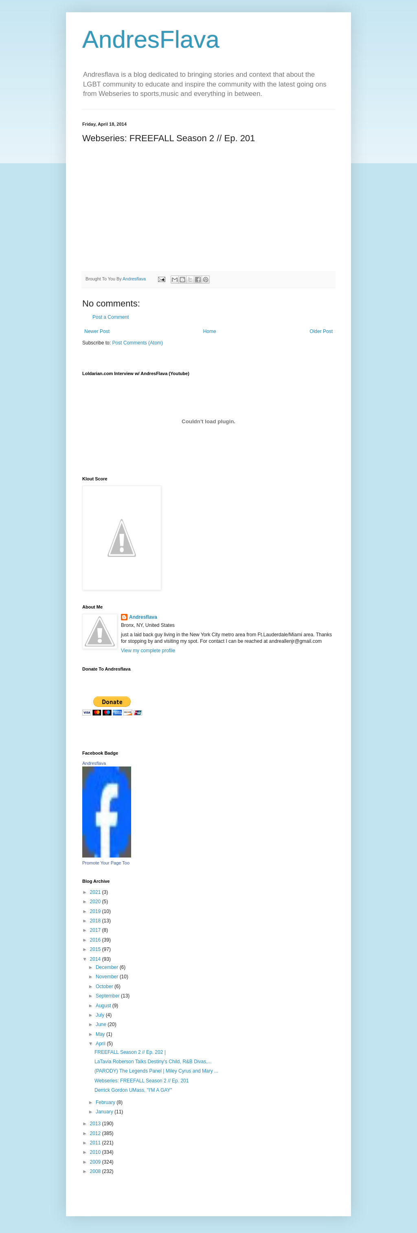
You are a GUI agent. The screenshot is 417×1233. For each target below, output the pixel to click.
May (101, 1034)
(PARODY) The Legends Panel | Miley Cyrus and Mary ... (156, 1071)
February (106, 1102)
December (108, 967)
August (104, 1006)
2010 (96, 1152)
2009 (96, 1162)
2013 (96, 1123)
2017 (96, 930)
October (105, 986)
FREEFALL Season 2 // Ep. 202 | (130, 1052)
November (108, 977)
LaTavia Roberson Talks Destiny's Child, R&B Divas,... (153, 1061)
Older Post (321, 331)
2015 (96, 949)
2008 (96, 1171)
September (108, 996)
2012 (96, 1133)
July (101, 1015)
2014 (96, 959)
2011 (96, 1143)
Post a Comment (110, 317)
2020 (96, 901)
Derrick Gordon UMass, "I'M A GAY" (133, 1090)
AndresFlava (150, 39)
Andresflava (143, 617)
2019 (96, 911)
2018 (96, 921)
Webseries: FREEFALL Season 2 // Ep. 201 (141, 1081)
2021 (96, 892)
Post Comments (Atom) (137, 343)
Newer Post (97, 331)
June (102, 1024)
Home (209, 331)
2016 (96, 940)
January (105, 1112)
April (101, 1043)
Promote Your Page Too (105, 862)
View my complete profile (148, 650)
